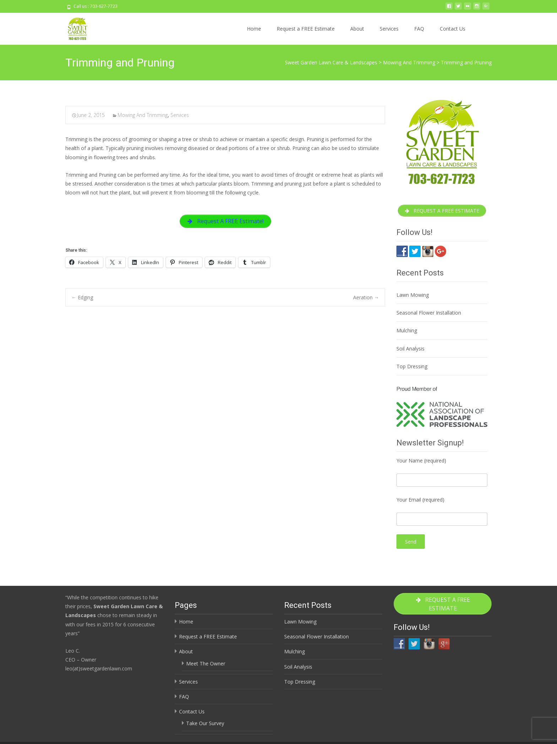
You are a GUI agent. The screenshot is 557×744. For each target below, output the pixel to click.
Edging (82, 299)
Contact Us (452, 28)
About (357, 28)
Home (254, 28)
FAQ (419, 28)
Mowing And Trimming (143, 115)
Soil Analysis (410, 350)
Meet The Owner (205, 665)
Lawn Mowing (412, 296)
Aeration (366, 299)
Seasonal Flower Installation (428, 314)
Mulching (406, 332)
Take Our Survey (205, 724)
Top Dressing (411, 367)
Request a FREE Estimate (306, 28)
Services (389, 28)
